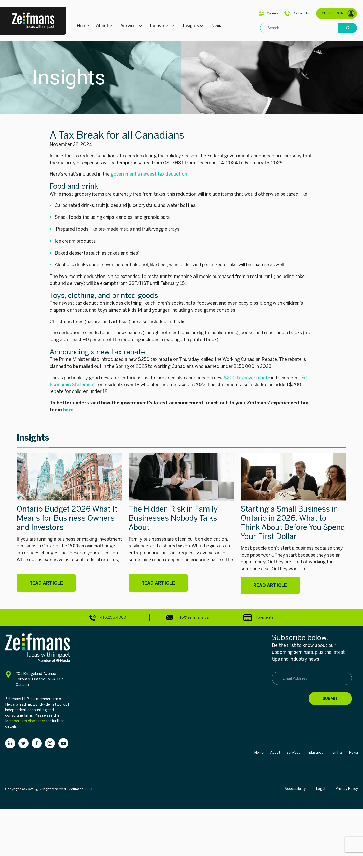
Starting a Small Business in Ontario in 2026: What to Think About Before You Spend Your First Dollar (293, 522)
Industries (160, 25)
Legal (320, 789)
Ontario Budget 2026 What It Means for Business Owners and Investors (67, 518)
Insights (191, 25)
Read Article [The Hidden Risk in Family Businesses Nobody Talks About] (158, 583)
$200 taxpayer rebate (247, 378)
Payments (258, 617)
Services (129, 25)
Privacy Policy (347, 789)
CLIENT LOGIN (338, 13)
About (102, 25)
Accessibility (295, 789)
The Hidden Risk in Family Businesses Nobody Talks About (173, 518)
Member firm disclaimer (25, 721)
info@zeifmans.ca (187, 617)
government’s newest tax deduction (149, 174)
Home (83, 25)
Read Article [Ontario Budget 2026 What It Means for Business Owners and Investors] (46, 583)
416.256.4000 (107, 617)
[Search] (347, 28)
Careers (268, 13)
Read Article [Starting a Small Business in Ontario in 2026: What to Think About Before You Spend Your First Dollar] (270, 585)
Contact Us (296, 13)
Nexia (216, 25)
